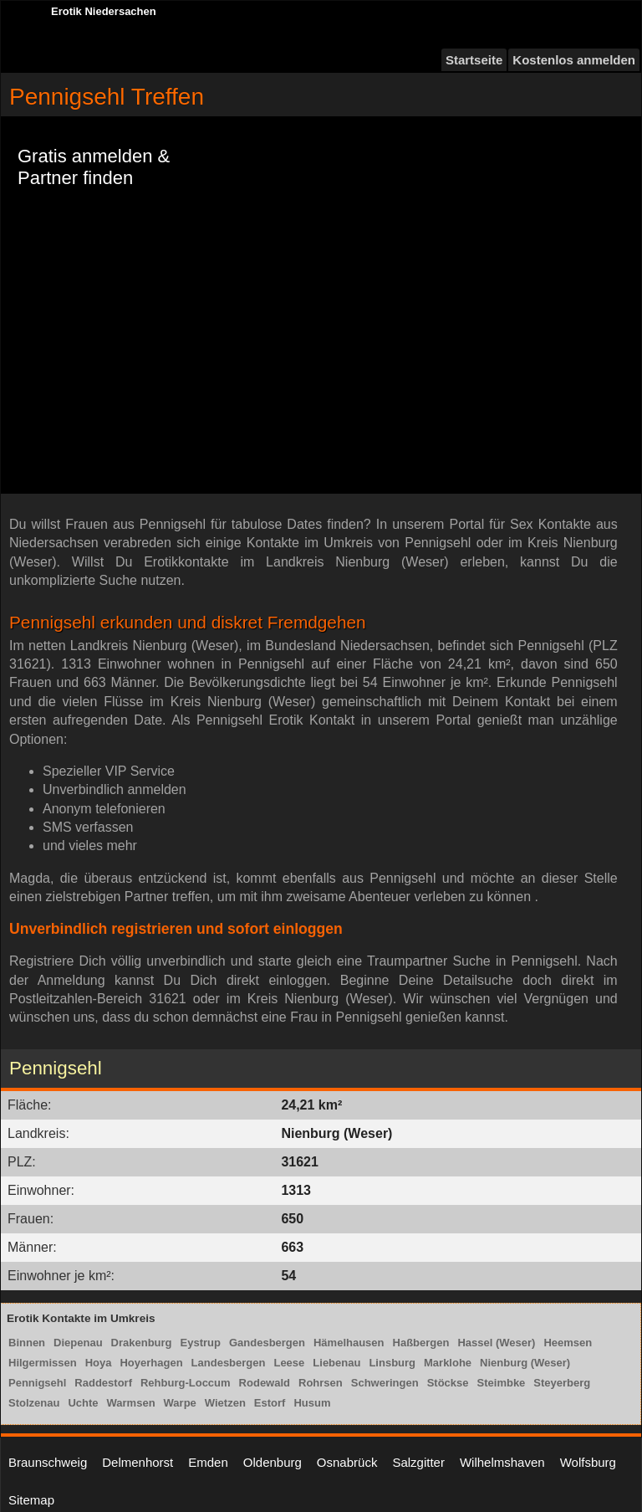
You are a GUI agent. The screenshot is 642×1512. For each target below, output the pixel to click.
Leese (288, 1362)
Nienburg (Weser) (525, 1362)
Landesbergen (228, 1362)
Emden (208, 1462)
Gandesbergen (267, 1342)
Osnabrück (347, 1462)
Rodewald (264, 1382)
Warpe (180, 1403)
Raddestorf (103, 1382)
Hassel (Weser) (496, 1342)
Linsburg (392, 1362)
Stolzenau (33, 1403)
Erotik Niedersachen (103, 11)
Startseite (474, 60)
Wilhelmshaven (502, 1462)
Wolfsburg (588, 1462)
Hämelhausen (349, 1342)
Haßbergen (421, 1342)
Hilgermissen (42, 1362)
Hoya (98, 1362)
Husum (311, 1403)
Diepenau (78, 1342)
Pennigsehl (37, 1382)
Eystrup (201, 1342)
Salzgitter (418, 1462)
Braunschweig (47, 1462)
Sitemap (31, 1500)
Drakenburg (141, 1342)
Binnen (26, 1342)
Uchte (83, 1403)
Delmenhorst (137, 1462)
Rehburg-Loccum (185, 1382)
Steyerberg (561, 1382)
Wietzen (225, 1403)
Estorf (270, 1403)
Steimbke (501, 1382)
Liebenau (336, 1362)
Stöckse (448, 1382)
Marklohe (447, 1362)
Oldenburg (272, 1462)
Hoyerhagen (151, 1362)
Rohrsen (320, 1382)
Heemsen (567, 1342)
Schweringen (385, 1382)
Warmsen (131, 1403)
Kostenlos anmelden (573, 60)
